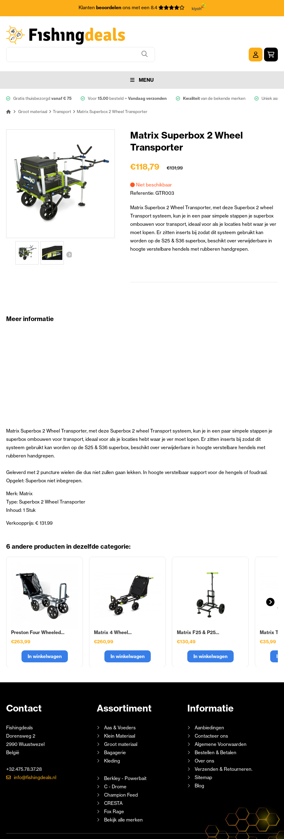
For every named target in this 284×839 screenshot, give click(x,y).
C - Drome (115, 765)
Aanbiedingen (209, 706)
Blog (198, 764)
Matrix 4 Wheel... (113, 611)
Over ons (204, 740)
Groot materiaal (120, 723)
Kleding (112, 740)
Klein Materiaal (119, 715)
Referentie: (142, 172)
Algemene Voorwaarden (221, 723)
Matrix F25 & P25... (198, 611)
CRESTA (113, 782)
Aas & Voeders (120, 706)
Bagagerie (115, 731)
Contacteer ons (211, 715)
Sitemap (203, 756)
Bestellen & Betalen (215, 731)
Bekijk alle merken (123, 799)
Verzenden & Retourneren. (223, 748)
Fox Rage (114, 790)
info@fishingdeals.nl (35, 756)
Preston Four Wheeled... (37, 611)
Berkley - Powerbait (125, 757)
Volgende (69, 232)
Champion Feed (121, 774)
